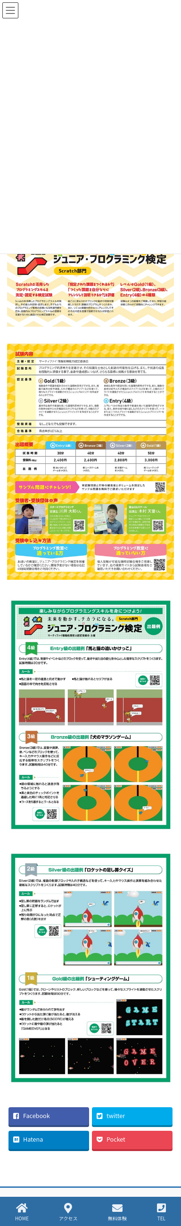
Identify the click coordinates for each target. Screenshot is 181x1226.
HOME (22, 1212)
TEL (161, 1212)
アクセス (68, 1212)
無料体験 (117, 1212)
